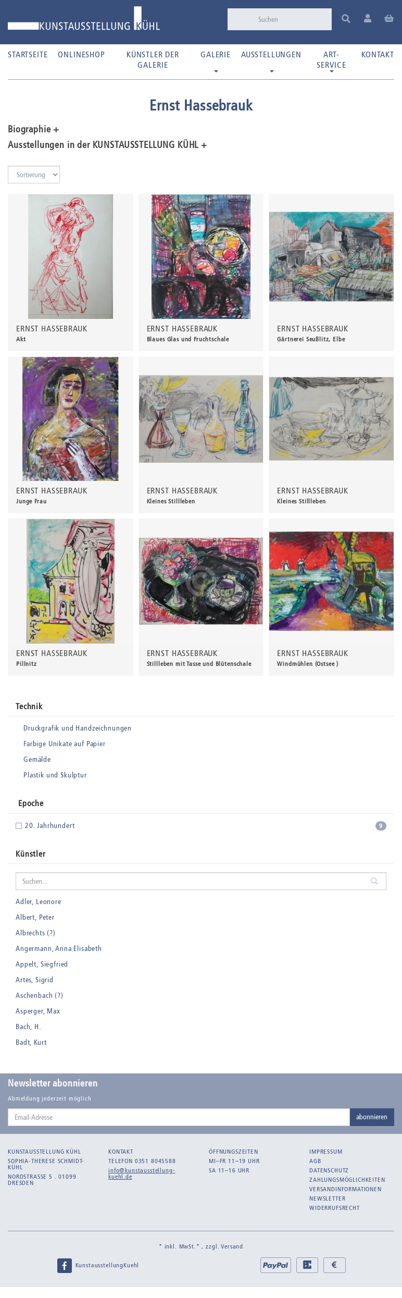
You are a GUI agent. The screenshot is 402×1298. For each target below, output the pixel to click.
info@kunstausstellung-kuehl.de (141, 1173)
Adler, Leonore (38, 901)
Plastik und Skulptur (55, 775)
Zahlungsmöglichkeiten (347, 1180)
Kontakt (377, 54)
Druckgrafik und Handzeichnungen (77, 728)
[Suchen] (292, 19)
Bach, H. (28, 1026)
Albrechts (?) (36, 933)
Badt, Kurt (31, 1042)
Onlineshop (81, 54)
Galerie (215, 61)
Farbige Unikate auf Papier (64, 743)
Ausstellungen (271, 61)
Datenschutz (329, 1170)
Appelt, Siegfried (42, 964)
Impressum (326, 1151)
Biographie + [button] (33, 130)
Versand (232, 1246)
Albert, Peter (35, 917)
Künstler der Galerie (153, 60)
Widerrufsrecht (334, 1208)
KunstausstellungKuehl (98, 1265)
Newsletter (327, 1198)
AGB (315, 1161)
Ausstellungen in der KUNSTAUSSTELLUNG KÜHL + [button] (107, 145)
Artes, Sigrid (35, 979)
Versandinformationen (345, 1189)
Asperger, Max (38, 1011)
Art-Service (331, 61)
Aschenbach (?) (40, 995)
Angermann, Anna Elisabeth (59, 948)
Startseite (27, 54)
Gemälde (37, 759)
